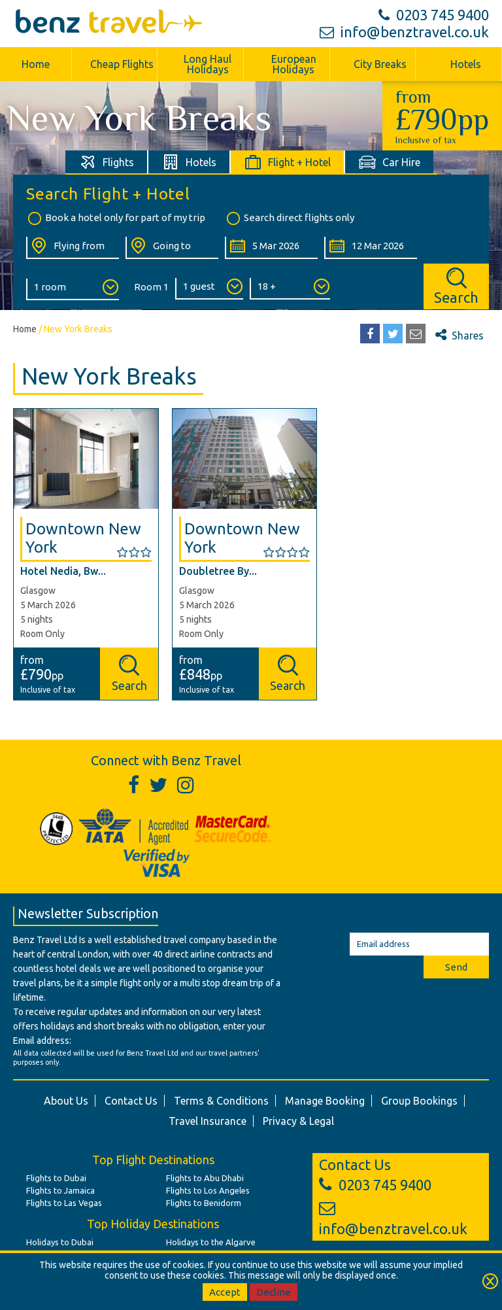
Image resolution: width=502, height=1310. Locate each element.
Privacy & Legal (298, 1121)
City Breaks (380, 64)
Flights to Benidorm (203, 1202)
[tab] (106, 161)
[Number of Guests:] (209, 289)
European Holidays (293, 64)
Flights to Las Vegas (64, 1202)
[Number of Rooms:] (72, 289)
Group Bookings (419, 1101)
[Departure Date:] (271, 248)
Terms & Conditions (221, 1101)
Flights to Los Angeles (208, 1190)
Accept (225, 1292)
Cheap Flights (122, 64)
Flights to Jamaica (60, 1190)
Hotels (465, 64)
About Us (66, 1101)
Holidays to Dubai (59, 1242)
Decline (273, 1292)
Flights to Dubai (56, 1177)
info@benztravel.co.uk (404, 32)
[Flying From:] (72, 248)
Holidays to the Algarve (211, 1242)
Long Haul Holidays (207, 64)
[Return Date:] (370, 248)
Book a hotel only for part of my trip (115, 218)
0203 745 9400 (433, 15)
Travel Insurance (207, 1121)
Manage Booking (325, 1101)
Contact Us (131, 1101)
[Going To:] (172, 248)
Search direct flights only (289, 218)
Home (36, 64)
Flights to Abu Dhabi (205, 1177)
